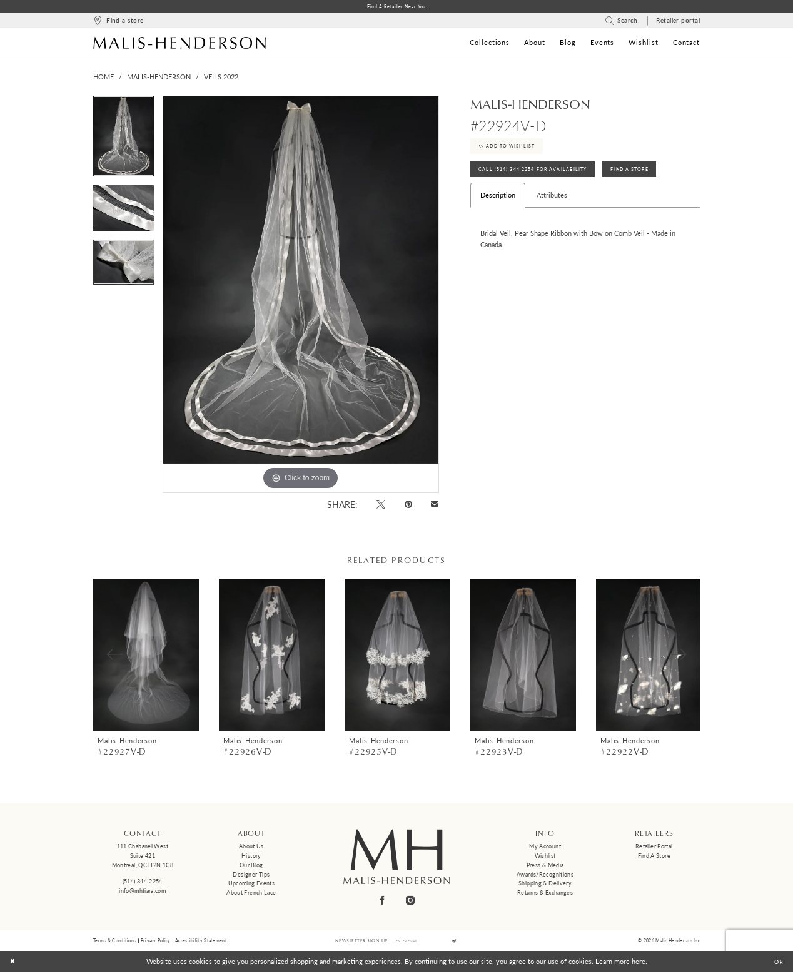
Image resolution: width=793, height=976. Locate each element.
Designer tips (251, 876)
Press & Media (545, 866)
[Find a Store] (118, 22)
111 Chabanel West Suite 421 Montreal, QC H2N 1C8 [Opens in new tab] (142, 857)
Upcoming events (251, 885)
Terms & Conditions (114, 943)
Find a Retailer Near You (397, 7)
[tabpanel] (123, 141)
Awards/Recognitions (545, 876)
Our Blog (251, 866)
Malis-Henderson (159, 78)
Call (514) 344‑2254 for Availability (542, 180)
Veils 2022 (221, 78)
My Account (545, 848)
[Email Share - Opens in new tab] (435, 506)
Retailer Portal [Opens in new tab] (654, 848)
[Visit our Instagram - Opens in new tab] (411, 901)
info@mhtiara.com (142, 892)
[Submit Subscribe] (462, 943)
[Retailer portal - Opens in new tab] (678, 22)
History (251, 857)
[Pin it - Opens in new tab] (408, 505)
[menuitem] (118, 22)
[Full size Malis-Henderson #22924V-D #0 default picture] (300, 296)
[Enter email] (426, 943)
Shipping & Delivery (545, 885)
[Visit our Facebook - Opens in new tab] (383, 901)
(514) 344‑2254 (143, 883)
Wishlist (545, 857)
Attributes (552, 208)
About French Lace (251, 894)
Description (497, 208)
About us (251, 848)
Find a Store (654, 857)
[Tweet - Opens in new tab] (381, 505)
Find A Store (655, 180)
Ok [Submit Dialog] (777, 965)
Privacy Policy (156, 943)
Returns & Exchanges (545, 894)
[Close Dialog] (14, 965)
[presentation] (146, 656)
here (638, 965)
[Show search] (621, 22)
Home (103, 78)
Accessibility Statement (201, 943)
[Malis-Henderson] (179, 43)
